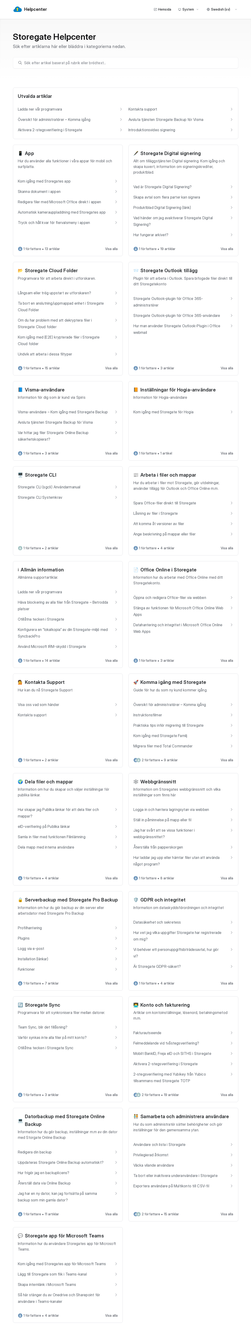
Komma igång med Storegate (173, 682)
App (29, 153)
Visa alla (111, 249)
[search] (127, 62)
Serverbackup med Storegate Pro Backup (71, 900)
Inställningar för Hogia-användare (178, 390)
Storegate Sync (42, 1005)
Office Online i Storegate (168, 570)
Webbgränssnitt (158, 782)
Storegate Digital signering (170, 153)
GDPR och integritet (162, 900)
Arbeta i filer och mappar (168, 475)
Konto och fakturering (165, 1005)
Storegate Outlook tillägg (168, 270)
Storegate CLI (40, 475)
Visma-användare (45, 390)
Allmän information (42, 570)
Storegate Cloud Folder (51, 270)
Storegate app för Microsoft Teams (64, 1236)
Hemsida (162, 9)
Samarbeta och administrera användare (184, 1116)
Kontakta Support (45, 682)
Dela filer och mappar (49, 782)
